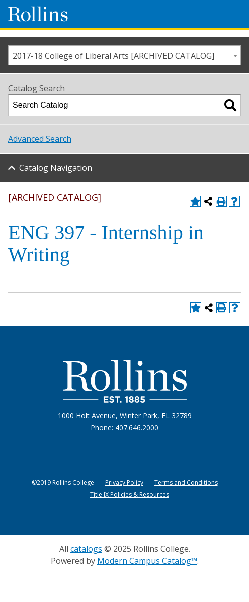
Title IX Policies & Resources (129, 494)
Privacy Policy (124, 482)
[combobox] (124, 55)
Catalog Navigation (55, 167)
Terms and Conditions (186, 482)
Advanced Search (39, 138)
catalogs (86, 548)
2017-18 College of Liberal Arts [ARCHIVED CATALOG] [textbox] (113, 55)
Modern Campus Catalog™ (147, 560)
